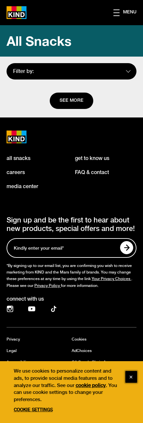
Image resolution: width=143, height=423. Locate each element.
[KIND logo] (24, 137)
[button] (128, 12)
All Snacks (39, 41)
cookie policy (91, 392)
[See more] (71, 101)
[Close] (131, 384)
